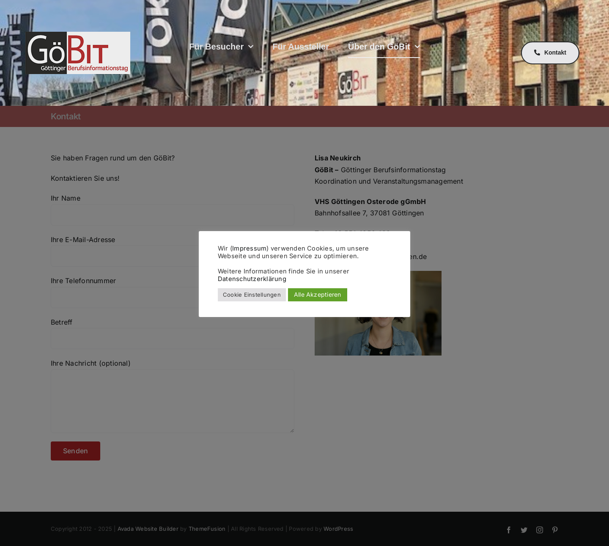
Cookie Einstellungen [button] (252, 294)
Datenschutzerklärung (252, 279)
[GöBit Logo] (77, 35)
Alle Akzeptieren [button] (317, 294)
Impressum (249, 248)
